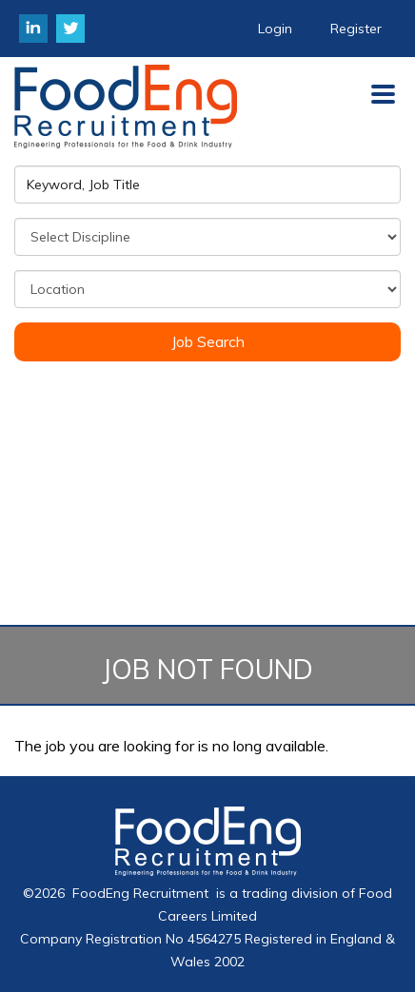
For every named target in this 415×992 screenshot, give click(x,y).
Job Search (208, 341)
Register (356, 28)
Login (275, 28)
